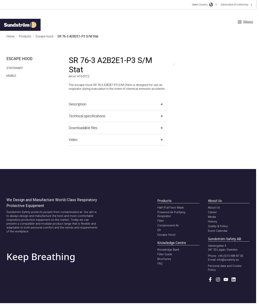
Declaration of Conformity (234, 4)
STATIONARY (14, 68)
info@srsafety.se (228, 259)
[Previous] (174, 64)
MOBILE (11, 76)
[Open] (118, 104)
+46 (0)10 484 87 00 (230, 256)
